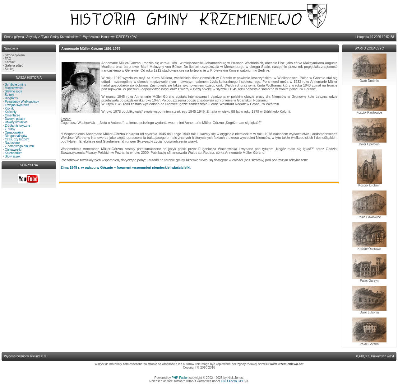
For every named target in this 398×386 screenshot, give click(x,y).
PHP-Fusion (180, 377)
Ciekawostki (13, 149)
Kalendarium (13, 153)
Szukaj (9, 69)
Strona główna (15, 55)
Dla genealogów (16, 136)
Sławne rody (13, 91)
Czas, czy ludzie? (17, 139)
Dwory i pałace (15, 118)
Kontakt (10, 62)
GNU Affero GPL (232, 381)
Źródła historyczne (17, 125)
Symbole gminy (15, 84)
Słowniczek (13, 156)
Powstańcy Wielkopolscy (22, 101)
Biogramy (11, 98)
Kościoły (10, 112)
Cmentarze (12, 115)
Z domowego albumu (19, 146)
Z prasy (10, 129)
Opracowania (14, 132)
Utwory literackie (16, 122)
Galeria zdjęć (14, 65)
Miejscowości (14, 88)
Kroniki (10, 108)
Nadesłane (12, 142)
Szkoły (9, 94)
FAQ (8, 58)
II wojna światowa (17, 105)
